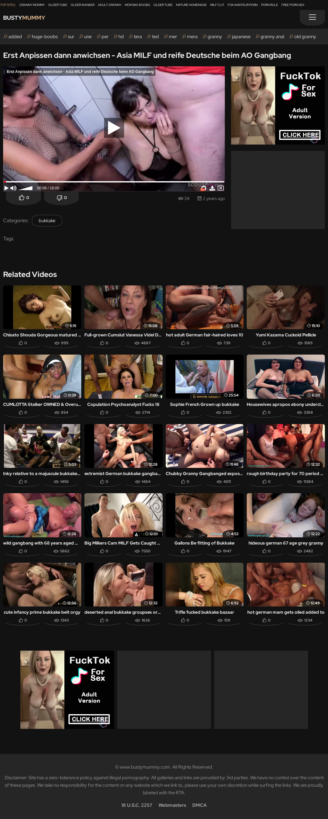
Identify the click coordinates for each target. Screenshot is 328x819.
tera (138, 36)
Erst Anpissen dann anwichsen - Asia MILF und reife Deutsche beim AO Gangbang (147, 55)
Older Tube (57, 5)
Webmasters (172, 805)
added (15, 36)
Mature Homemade (191, 5)
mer (173, 36)
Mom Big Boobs (137, 5)
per (105, 36)
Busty (28, 19)
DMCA (199, 805)
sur (71, 36)
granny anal (272, 36)
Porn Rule (269, 5)
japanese (241, 36)
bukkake (47, 221)
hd (121, 36)
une (88, 36)
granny (215, 36)
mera (192, 36)
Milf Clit (217, 5)
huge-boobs (45, 36)
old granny (305, 36)
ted (155, 36)
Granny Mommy (32, 5)
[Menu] (312, 18)
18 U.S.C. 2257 (136, 805)
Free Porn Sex (292, 5)
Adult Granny (109, 5)
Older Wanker (82, 5)
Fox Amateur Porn (243, 5)
